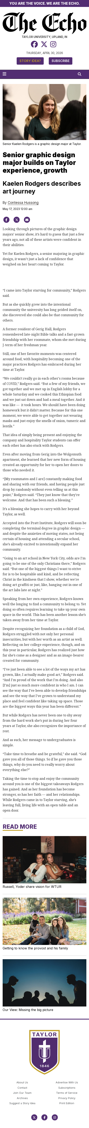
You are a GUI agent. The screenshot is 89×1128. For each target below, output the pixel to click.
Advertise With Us (67, 1082)
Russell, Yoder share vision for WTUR (32, 887)
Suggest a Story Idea (22, 1103)
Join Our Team (22, 1092)
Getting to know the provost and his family (35, 948)
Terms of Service (66, 1092)
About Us (22, 1082)
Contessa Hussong (23, 203)
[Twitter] (44, 44)
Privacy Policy (66, 1098)
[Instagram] (53, 44)
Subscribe (60, 61)
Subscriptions (66, 1087)
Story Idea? (30, 61)
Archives (22, 1098)
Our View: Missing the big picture (28, 1010)
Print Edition (66, 1103)
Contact (22, 1087)
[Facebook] (34, 44)
